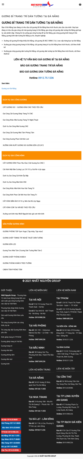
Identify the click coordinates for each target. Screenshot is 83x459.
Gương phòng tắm (7, 355)
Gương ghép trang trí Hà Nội (11, 341)
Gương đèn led (6, 359)
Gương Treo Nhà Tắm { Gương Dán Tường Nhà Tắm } (22, 250)
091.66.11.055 (40, 389)
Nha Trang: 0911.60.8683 (10, 443)
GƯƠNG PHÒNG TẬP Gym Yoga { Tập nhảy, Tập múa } (23, 231)
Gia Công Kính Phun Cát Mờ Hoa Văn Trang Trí (20, 195)
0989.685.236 (68, 319)
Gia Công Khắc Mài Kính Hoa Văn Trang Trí (18, 188)
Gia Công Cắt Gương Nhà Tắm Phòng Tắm (18, 133)
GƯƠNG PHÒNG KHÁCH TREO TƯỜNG (17, 263)
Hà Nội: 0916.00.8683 (9, 420)
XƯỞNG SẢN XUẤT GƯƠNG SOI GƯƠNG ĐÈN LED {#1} (23, 145)
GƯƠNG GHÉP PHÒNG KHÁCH (14, 257)
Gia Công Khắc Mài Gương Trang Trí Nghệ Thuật (20, 120)
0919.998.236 (68, 414)
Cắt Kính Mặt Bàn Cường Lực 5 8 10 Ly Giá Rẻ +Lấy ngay (24, 169)
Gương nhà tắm (6, 350)
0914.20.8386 (68, 388)
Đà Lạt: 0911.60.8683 (9, 447)
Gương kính (5, 364)
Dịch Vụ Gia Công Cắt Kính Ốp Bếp (15, 176)
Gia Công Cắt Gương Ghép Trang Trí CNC (18, 114)
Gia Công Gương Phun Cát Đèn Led (16, 139)
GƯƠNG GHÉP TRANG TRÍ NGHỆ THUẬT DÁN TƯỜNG (23, 238)
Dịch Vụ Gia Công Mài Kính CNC (14, 182)
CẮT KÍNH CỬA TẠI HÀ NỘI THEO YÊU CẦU (19, 207)
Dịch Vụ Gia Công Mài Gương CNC (15, 126)
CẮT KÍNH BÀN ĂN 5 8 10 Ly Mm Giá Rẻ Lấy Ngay (21, 201)
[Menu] (3, 4)
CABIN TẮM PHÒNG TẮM (12, 270)
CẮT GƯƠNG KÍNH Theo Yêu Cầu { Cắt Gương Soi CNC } (23, 163)
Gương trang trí (6, 346)
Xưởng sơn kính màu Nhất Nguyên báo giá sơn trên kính (23, 214)
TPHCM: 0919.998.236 (9, 432)
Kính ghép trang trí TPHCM (11, 337)
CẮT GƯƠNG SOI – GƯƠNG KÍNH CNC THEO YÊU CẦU (23, 107)
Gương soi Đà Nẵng (9, 88)
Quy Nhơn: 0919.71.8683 (10, 439)
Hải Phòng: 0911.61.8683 (10, 423)
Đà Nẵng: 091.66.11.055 (10, 436)
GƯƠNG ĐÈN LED (9, 244)
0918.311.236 (68, 340)
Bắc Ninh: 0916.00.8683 (11, 428)
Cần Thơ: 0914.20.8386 (10, 450)
